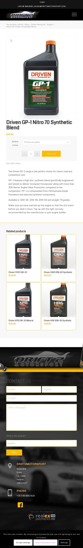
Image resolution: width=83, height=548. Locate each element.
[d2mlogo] (34, 14)
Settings (64, 543)
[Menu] (73, 14)
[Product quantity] (31, 154)
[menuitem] (42, 2)
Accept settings (23, 543)
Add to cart (51, 154)
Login (42, 2)
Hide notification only (45, 543)
